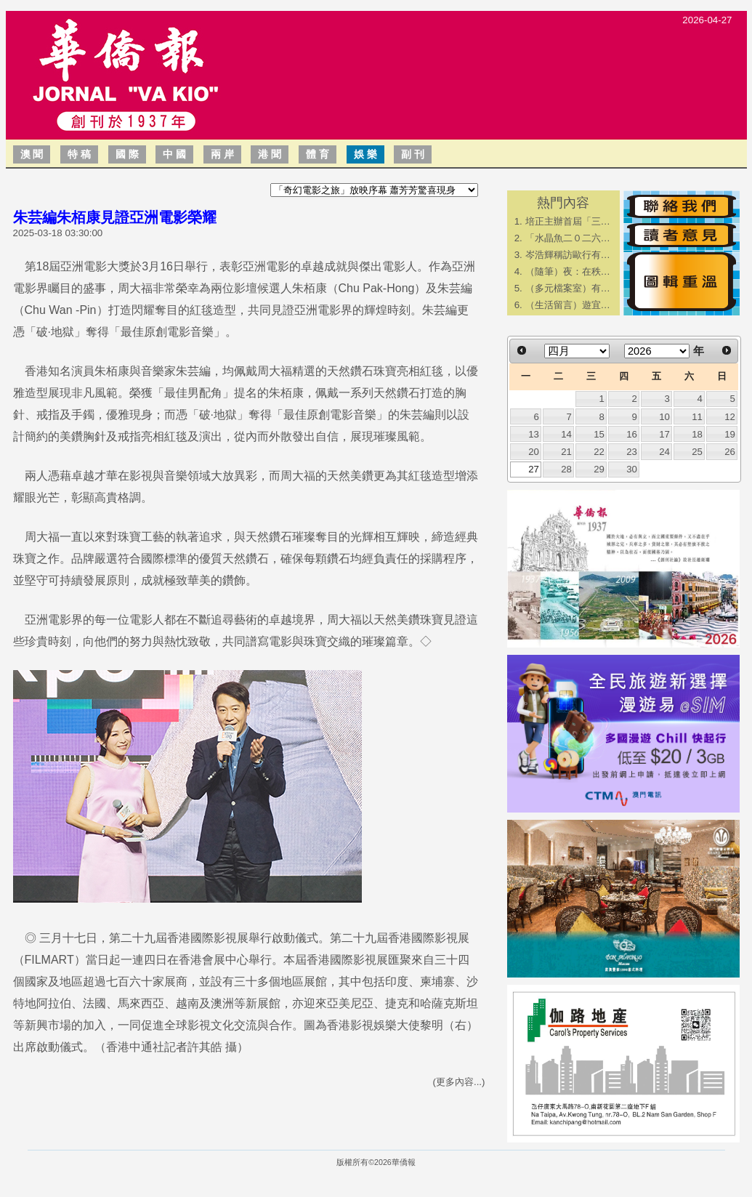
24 (664, 451)
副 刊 (412, 154)
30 (631, 469)
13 (533, 434)
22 (599, 451)
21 (566, 451)
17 (664, 434)
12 (729, 416)
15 (599, 434)
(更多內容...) (459, 1081)
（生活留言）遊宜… (567, 304)
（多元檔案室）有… (567, 288)
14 (566, 434)
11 (697, 416)
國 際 (127, 154)
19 (729, 434)
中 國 (174, 154)
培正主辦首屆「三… (567, 221)
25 (697, 451)
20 (533, 451)
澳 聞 (32, 154)
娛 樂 (365, 154)
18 (697, 434)
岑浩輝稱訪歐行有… (567, 254)
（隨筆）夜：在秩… (567, 271)
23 (631, 451)
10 (664, 416)
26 (729, 451)
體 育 (317, 154)
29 (599, 469)
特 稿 (79, 154)
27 (533, 469)
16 (631, 434)
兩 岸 (222, 154)
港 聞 (269, 154)
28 (566, 469)
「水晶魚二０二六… (567, 238)
